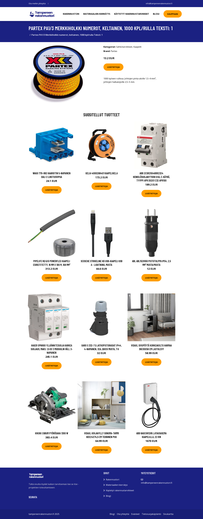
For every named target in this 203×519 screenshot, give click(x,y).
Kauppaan (172, 14)
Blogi (156, 13)
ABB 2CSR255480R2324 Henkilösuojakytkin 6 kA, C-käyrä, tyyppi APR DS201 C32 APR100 (151, 177)
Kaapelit (137, 46)
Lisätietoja (113, 67)
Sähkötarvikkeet (124, 46)
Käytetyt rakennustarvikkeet (131, 13)
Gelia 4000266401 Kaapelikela (101, 173)
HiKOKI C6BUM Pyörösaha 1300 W (51, 433)
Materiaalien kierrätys (96, 13)
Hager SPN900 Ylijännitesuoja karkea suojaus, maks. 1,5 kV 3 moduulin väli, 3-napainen (52, 349)
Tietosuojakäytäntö (151, 514)
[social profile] (48, 3)
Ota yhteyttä (123, 514)
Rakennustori (71, 13)
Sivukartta (168, 514)
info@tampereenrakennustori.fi (159, 3)
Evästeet (135, 514)
